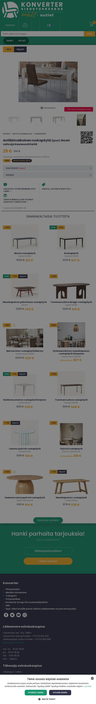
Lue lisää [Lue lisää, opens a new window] (87, 686)
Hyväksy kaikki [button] (35, 692)
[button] (48, 699)
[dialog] (48, 352)
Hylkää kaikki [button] (60, 692)
